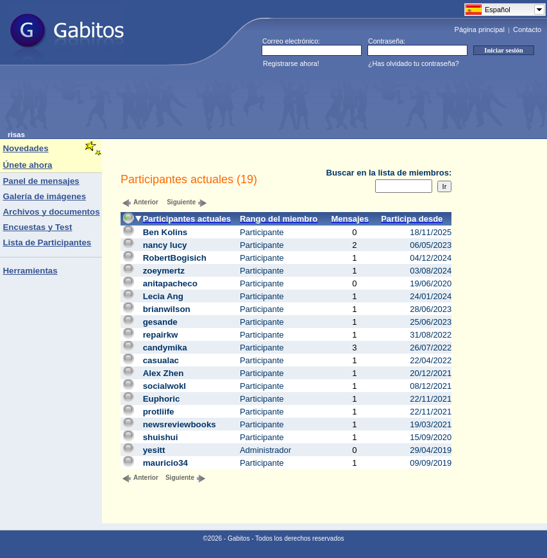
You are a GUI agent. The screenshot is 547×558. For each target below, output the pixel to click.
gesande (160, 322)
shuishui (160, 437)
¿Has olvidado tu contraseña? (413, 63)
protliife (158, 411)
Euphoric (161, 399)
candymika (165, 347)
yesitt (154, 450)
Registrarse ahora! (291, 63)
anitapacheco (170, 283)
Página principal (480, 29)
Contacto (527, 29)
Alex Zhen (163, 373)
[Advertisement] (241, 102)
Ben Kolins (165, 232)
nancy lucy (165, 245)
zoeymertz (164, 270)
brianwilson (166, 309)
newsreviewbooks (179, 424)
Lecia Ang (163, 296)
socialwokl (164, 386)
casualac (161, 360)
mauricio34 (165, 463)
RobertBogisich (174, 258)
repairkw (160, 335)
